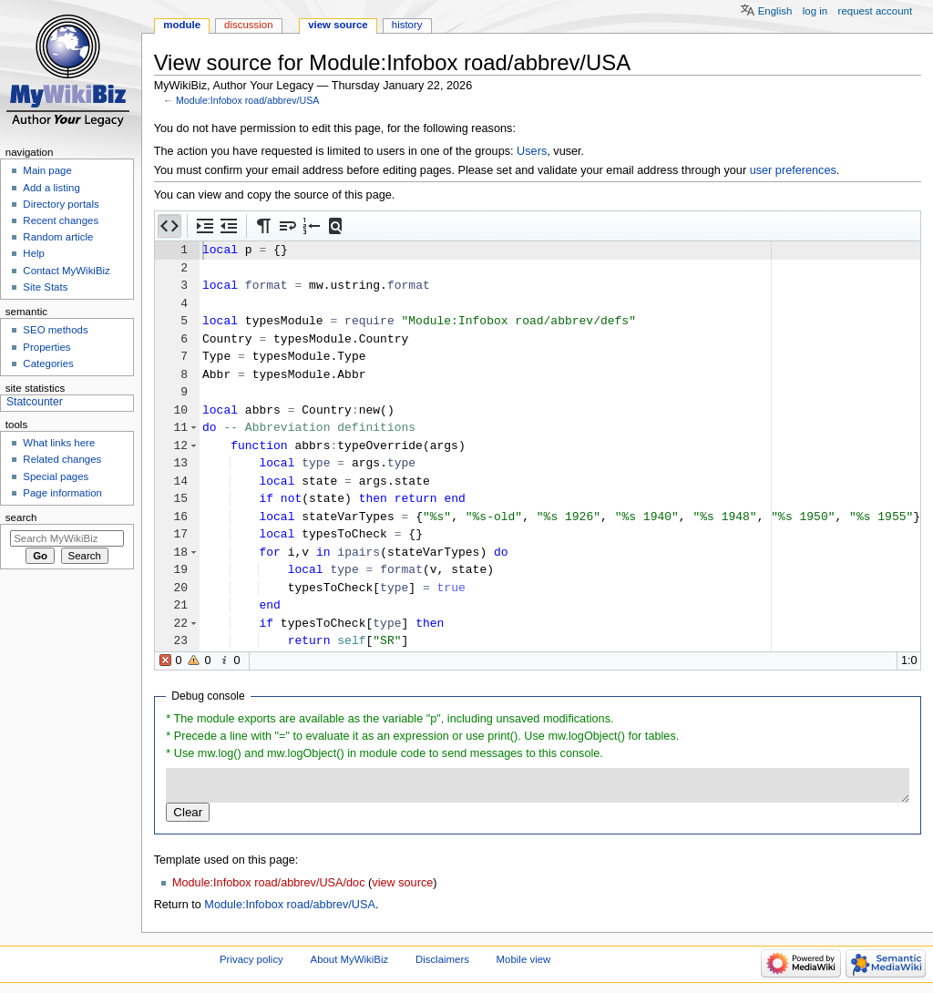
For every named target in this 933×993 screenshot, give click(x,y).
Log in (815, 10)
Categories (48, 363)
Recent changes (60, 220)
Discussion (248, 24)
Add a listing (51, 187)
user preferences (793, 170)
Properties (46, 347)
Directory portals (60, 204)
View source (338, 24)
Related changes (62, 459)
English (775, 10)
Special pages (55, 476)
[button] (169, 226)
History (407, 24)
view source (402, 882)
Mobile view (524, 959)
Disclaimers (442, 959)
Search (21, 517)
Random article (58, 236)
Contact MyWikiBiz (66, 270)
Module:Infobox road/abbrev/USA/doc (268, 882)
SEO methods (55, 329)
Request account (875, 10)
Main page (47, 170)
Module (181, 24)
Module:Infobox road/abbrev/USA (248, 100)
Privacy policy (251, 959)
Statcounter (34, 401)
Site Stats (45, 287)
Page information (62, 492)
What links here (59, 442)
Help (34, 253)
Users (532, 151)
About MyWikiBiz (350, 959)
